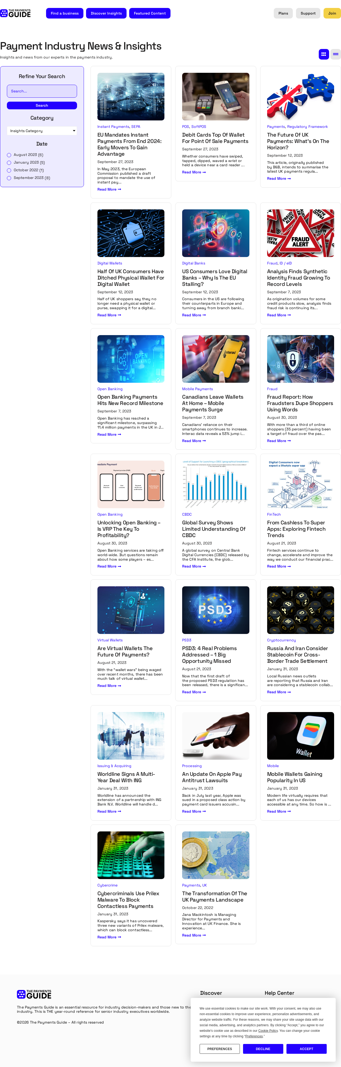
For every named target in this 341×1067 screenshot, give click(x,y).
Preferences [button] (254, 1036)
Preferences (219, 1049)
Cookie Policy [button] (268, 1031)
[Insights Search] (42, 91)
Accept (306, 1049)
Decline (263, 1049)
